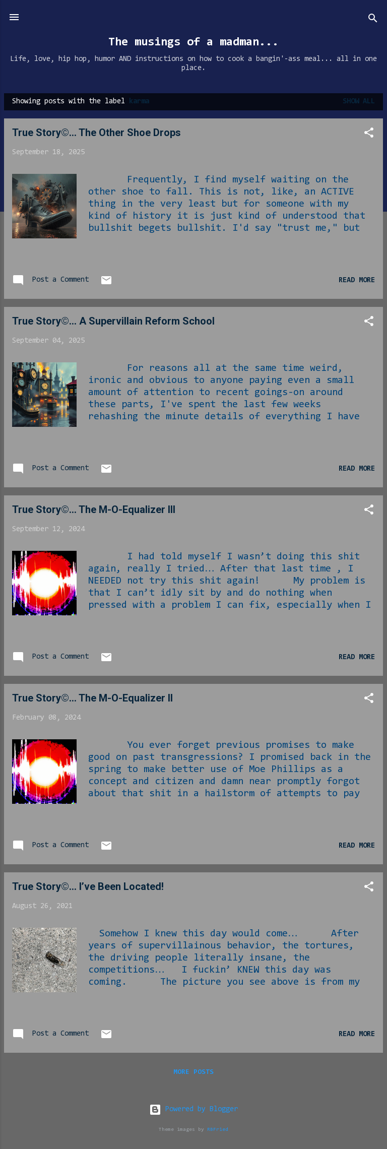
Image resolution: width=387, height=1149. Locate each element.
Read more (357, 280)
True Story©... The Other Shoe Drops (96, 132)
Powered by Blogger (193, 1109)
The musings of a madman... (193, 42)
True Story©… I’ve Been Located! (88, 886)
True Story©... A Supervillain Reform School (113, 321)
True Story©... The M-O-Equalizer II (92, 698)
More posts (193, 1072)
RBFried (217, 1129)
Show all (359, 101)
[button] (369, 134)
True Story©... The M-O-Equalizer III (93, 509)
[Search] (373, 20)
